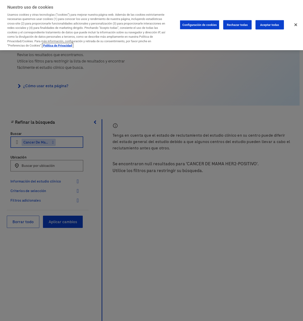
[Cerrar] (296, 24)
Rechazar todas (237, 23)
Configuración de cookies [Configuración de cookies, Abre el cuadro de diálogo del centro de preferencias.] (199, 23)
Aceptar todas (269, 23)
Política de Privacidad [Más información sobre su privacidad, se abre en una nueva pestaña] (57, 44)
